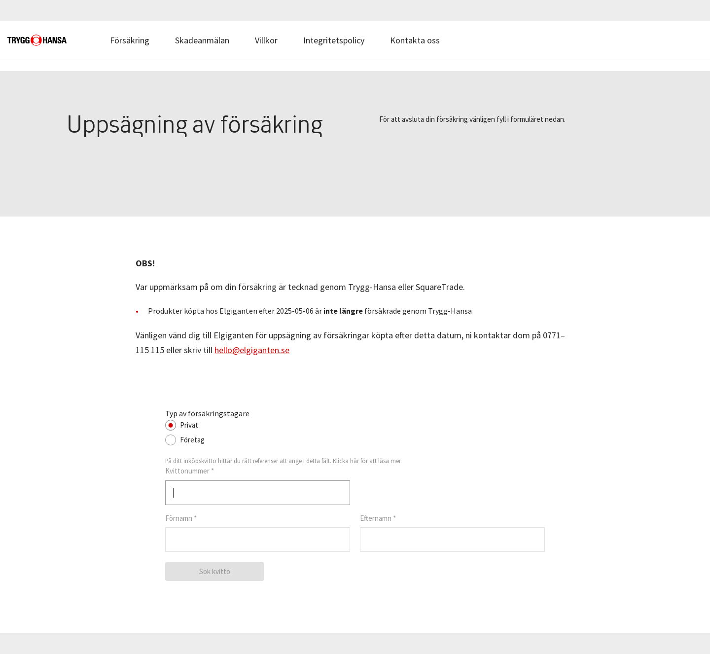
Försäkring (129, 40)
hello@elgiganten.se (251, 350)
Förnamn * (181, 518)
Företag (192, 439)
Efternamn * (378, 518)
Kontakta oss (415, 40)
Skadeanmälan (202, 40)
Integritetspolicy (333, 40)
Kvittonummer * (189, 470)
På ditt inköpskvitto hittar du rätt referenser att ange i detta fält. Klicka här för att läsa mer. (283, 461)
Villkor (266, 40)
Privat (189, 425)
